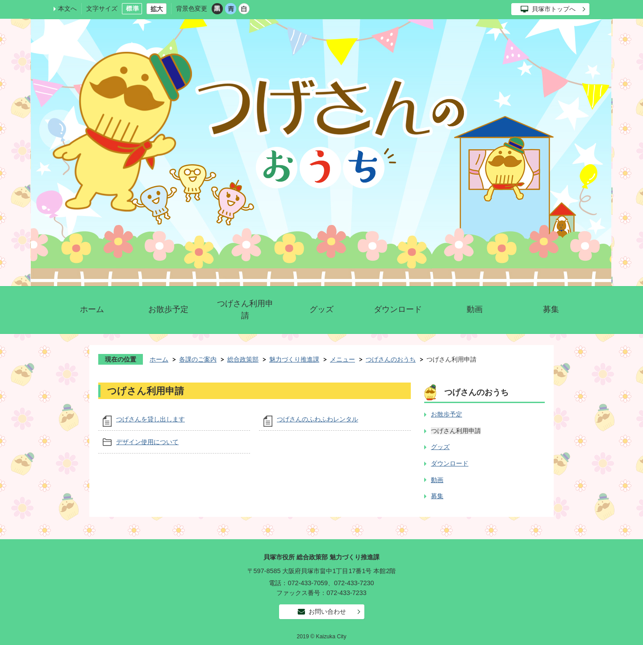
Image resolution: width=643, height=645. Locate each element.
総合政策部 (243, 359)
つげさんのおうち (391, 359)
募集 (551, 309)
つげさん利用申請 (245, 309)
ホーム (92, 309)
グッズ (321, 309)
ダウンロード (398, 309)
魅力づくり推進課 (294, 359)
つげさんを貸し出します (150, 419)
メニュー (342, 359)
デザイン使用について (147, 441)
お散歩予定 (168, 309)
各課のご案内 (198, 359)
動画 (475, 309)
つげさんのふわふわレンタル (317, 419)
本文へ (67, 8)
